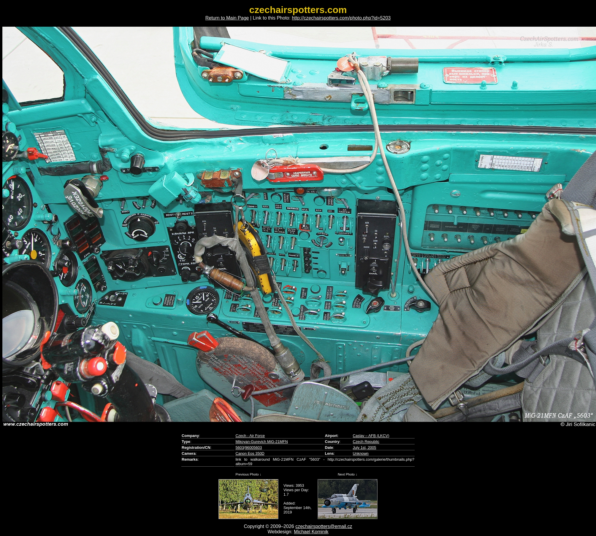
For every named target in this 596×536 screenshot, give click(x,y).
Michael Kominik (311, 531)
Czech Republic (366, 441)
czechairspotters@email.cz (323, 526)
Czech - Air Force (250, 435)
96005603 (253, 447)
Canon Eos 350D (249, 453)
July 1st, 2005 (364, 447)
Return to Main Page (227, 17)
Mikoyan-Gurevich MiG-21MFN (261, 441)
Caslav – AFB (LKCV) (371, 435)
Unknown (360, 453)
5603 (239, 447)
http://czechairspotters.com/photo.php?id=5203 (341, 17)
